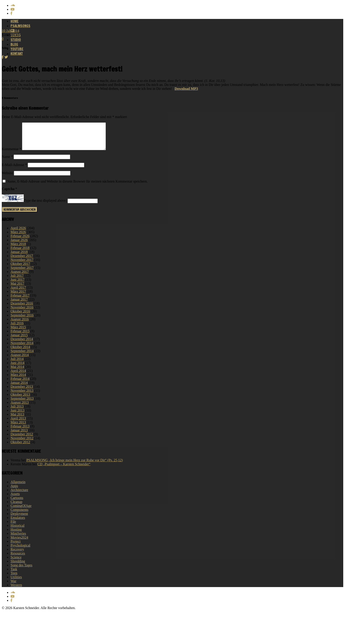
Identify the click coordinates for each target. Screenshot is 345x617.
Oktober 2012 (20, 447)
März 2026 (18, 237)
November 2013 (22, 396)
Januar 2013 (19, 435)
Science (16, 562)
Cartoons (17, 503)
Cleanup (16, 507)
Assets (15, 499)
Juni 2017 (17, 285)
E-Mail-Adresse (14, 170)
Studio (16, 39)
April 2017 (18, 293)
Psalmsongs (20, 26)
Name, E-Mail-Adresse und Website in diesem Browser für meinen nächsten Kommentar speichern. (77, 186)
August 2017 (20, 277)
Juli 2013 (17, 412)
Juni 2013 (17, 415)
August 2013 (20, 408)
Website (7, 178)
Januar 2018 (19, 257)
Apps (14, 491)
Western (16, 590)
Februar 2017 (20, 301)
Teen (14, 578)
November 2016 (22, 312)
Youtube (17, 49)
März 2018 (18, 249)
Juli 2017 (17, 281)
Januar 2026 (19, 245)
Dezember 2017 (22, 261)
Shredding (18, 566)
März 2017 (18, 297)
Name (7, 162)
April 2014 (18, 376)
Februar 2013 (20, 431)
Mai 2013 (17, 419)
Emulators (18, 523)
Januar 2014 (19, 388)
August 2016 (20, 324)
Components (19, 515)
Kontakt (17, 53)
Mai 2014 (17, 372)
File (13, 527)
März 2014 (18, 380)
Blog (14, 44)
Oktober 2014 (20, 352)
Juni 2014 (17, 368)
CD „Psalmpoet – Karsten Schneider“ (63, 469)
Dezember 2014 (22, 344)
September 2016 (22, 320)
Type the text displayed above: (45, 206)
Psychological (20, 550)
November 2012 (22, 443)
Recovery (17, 554)
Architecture (19, 495)
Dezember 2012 (22, 439)
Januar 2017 (19, 305)
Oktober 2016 (20, 316)
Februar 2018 (20, 253)
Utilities (16, 582)
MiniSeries (18, 539)
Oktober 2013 (20, 400)
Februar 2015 (20, 336)
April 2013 (18, 423)
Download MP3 (186, 89)
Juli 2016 (17, 328)
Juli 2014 (17, 364)
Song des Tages (21, 570)
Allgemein (18, 487)
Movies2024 (19, 543)
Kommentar (11, 154)
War (13, 586)
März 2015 (18, 332)
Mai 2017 (17, 289)
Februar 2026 (20, 241)
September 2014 (22, 356)
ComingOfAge (21, 511)
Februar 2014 (20, 384)
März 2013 (18, 427)
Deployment (19, 519)
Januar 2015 (19, 340)
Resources (18, 558)
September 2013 (22, 404)
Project (15, 547)
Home (14, 21)
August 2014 (20, 360)
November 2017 (22, 265)
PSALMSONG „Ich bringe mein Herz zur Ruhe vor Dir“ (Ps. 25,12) (74, 465)
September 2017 (22, 273)
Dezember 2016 (22, 308)
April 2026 (18, 233)
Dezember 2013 (22, 392)
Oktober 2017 (20, 269)
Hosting (16, 535)
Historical (17, 531)
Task (14, 574)
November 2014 (22, 348)
